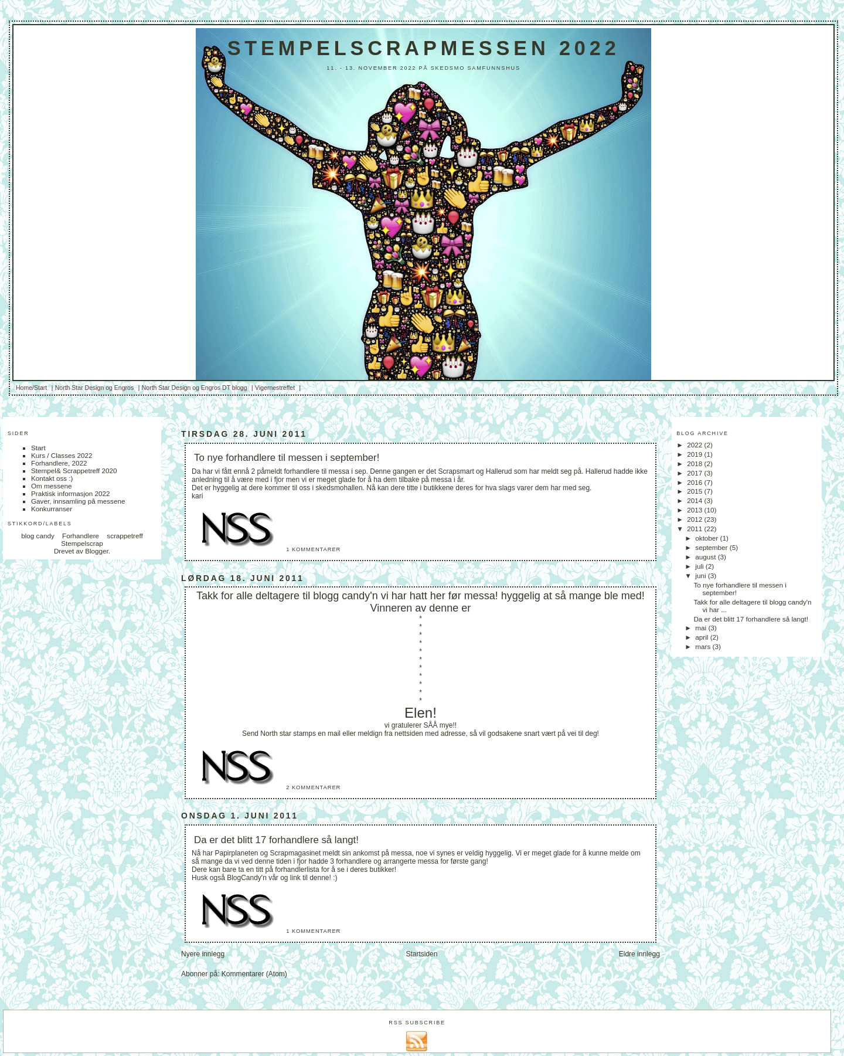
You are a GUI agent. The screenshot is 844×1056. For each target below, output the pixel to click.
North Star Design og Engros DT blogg (194, 387)
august (706, 557)
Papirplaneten (236, 853)
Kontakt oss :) (52, 478)
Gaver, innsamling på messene (78, 501)
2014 (695, 500)
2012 (695, 519)
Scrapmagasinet (295, 853)
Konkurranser (51, 508)
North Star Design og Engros (94, 387)
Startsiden (421, 954)
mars (703, 646)
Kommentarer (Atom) (254, 974)
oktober (707, 538)
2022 (695, 445)
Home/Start (31, 387)
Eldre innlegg (639, 954)
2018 (695, 463)
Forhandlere (80, 535)
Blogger (96, 551)
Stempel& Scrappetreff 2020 (74, 470)
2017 (695, 473)
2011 (695, 528)
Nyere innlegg (202, 954)
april (702, 637)
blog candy (38, 535)
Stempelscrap (82, 543)
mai (701, 627)
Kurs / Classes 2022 (62, 455)
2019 (695, 454)
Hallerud (499, 471)
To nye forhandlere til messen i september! (286, 457)
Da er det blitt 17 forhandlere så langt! (276, 840)
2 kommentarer (313, 787)
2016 (695, 482)
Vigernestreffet (275, 387)
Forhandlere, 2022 (59, 463)
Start (38, 447)
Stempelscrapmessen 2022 (423, 48)
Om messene (51, 486)
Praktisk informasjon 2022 (70, 493)
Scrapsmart (456, 471)
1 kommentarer (313, 549)
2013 (695, 510)
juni (701, 575)
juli (700, 566)
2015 (695, 491)
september (712, 547)
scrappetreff (125, 535)
